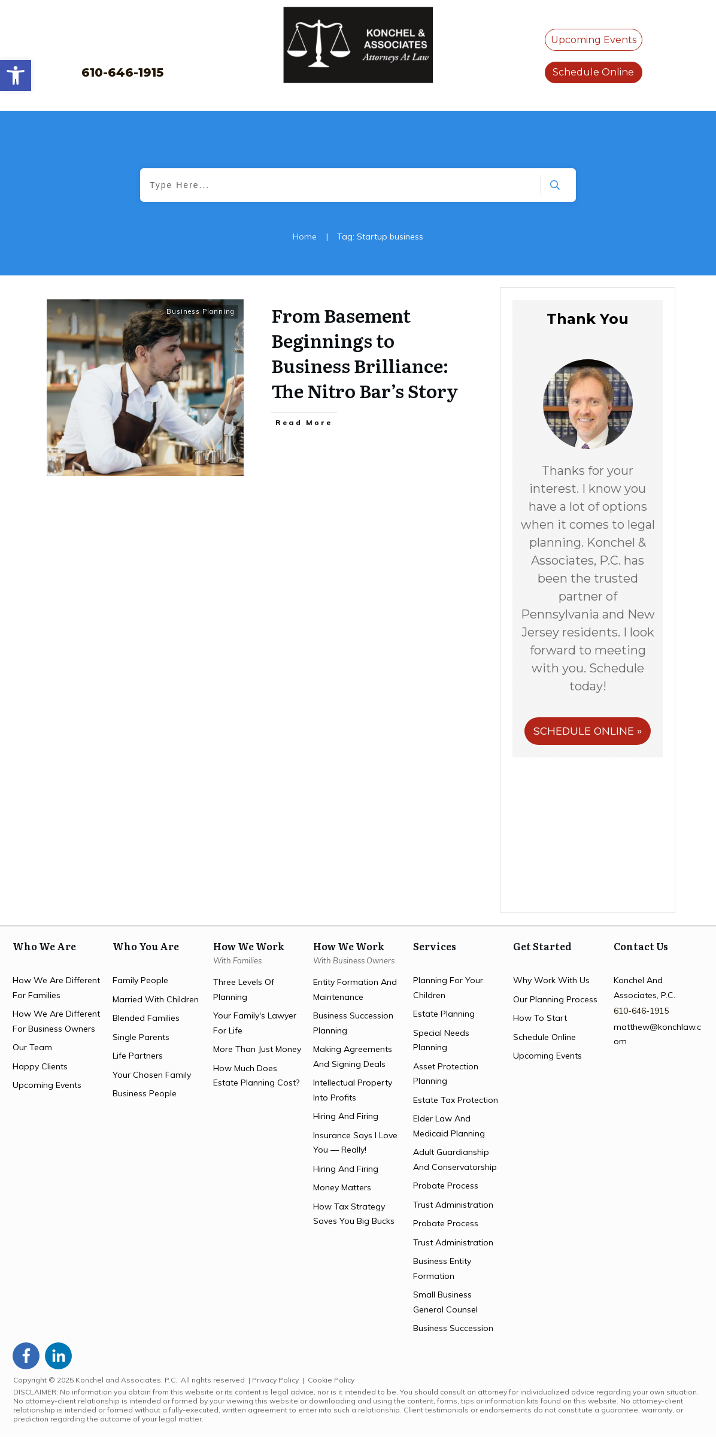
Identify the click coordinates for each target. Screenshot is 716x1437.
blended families (146, 1017)
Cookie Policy (331, 1379)
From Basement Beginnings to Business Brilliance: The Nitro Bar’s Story (364, 353)
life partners (138, 1055)
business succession (453, 1328)
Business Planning (200, 311)
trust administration (453, 1204)
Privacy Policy (275, 1379)
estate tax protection (455, 1100)
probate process (445, 1185)
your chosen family (152, 1074)
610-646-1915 (122, 72)
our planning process (555, 999)
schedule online (544, 1037)
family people (140, 980)
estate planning (444, 1013)
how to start (540, 1017)
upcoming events (47, 1085)
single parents (141, 1037)
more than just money (257, 1049)
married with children (156, 999)
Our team (32, 1047)
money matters (342, 1187)
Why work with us (551, 980)
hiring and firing (345, 1116)
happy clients (40, 1066)
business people (145, 1093)
